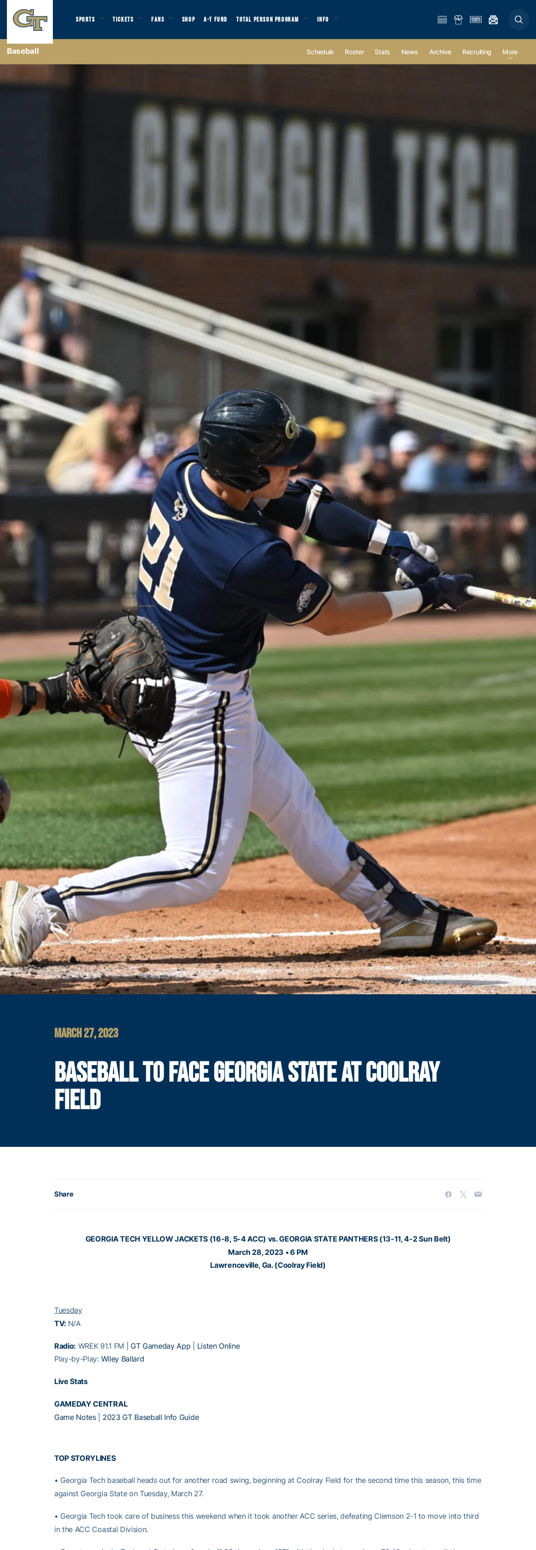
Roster (354, 60)
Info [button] (336, 23)
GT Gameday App (161, 1354)
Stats (382, 60)
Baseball (23, 59)
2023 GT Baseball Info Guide (151, 1425)
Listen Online (218, 1354)
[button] (518, 23)
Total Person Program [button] (278, 23)
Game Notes (75, 1425)
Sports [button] (86, 23)
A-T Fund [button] (226, 23)
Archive (440, 60)
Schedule (320, 60)
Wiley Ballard (122, 1367)
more (510, 60)
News (409, 60)
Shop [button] (198, 23)
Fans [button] (164, 23)
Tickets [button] (127, 23)
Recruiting (476, 60)
